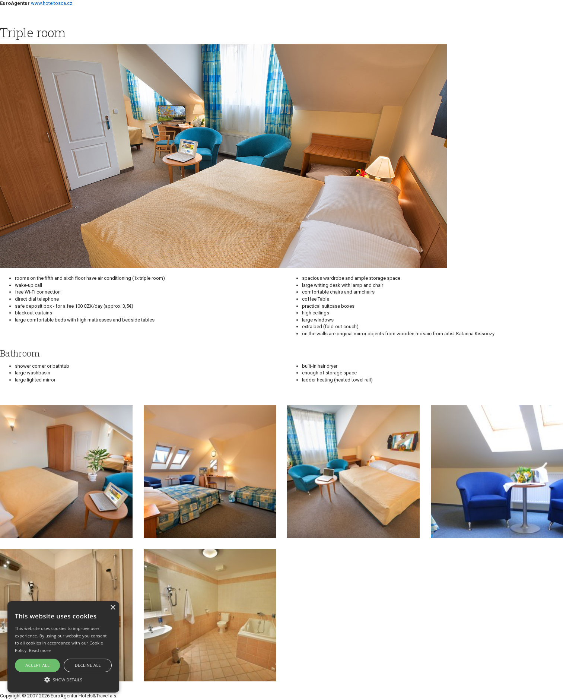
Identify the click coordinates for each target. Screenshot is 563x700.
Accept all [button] (37, 665)
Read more (40, 650)
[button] (63, 679)
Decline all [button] (88, 665)
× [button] (112, 608)
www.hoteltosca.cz (51, 3)
